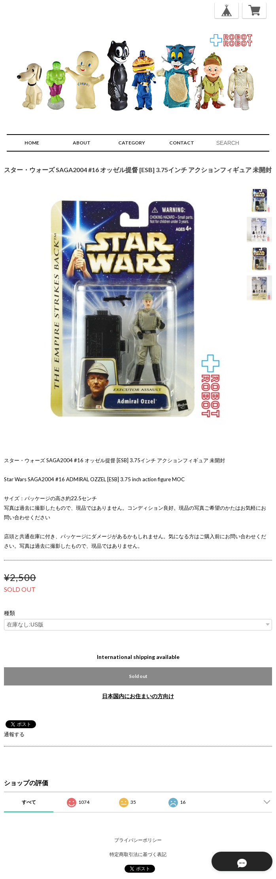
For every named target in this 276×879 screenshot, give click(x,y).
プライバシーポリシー (138, 840)
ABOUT (82, 143)
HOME (32, 143)
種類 (9, 613)
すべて (29, 802)
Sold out (138, 676)
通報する (14, 734)
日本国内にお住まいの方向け (138, 696)
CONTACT (181, 143)
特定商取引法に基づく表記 (138, 854)
